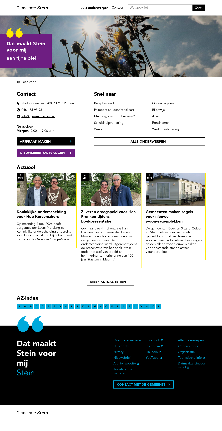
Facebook (153, 351)
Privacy (118, 363)
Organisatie (186, 363)
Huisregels (121, 357)
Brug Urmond (104, 114)
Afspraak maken (35, 153)
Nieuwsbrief (122, 369)
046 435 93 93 (31, 121)
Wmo (98, 140)
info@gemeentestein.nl (38, 127)
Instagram (153, 357)
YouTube (152, 369)
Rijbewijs (158, 121)
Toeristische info (190, 369)
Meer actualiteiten (108, 293)
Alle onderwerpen (94, 8)
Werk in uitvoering (165, 140)
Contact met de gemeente (141, 396)
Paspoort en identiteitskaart (114, 121)
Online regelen (163, 114)
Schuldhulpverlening (108, 134)
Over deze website (127, 351)
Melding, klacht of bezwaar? (114, 127)
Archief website (124, 375)
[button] (26, 93)
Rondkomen (161, 134)
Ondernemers (188, 357)
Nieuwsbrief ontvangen (42, 164)
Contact (117, 7)
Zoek (198, 7)
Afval (155, 127)
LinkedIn (152, 363)
